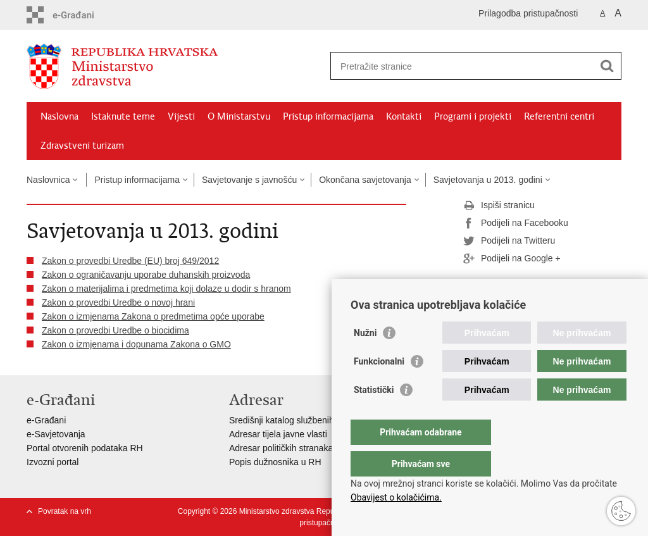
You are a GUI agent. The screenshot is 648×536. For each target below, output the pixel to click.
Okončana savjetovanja (365, 180)
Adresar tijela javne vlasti (278, 434)
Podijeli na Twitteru (509, 241)
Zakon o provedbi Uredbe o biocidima (115, 330)
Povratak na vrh (64, 511)
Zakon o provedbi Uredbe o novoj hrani (118, 302)
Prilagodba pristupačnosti (528, 13)
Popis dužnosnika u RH (275, 462)
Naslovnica (48, 180)
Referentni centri (559, 116)
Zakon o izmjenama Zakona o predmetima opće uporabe (153, 316)
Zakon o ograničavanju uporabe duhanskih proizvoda (146, 275)
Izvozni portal (52, 462)
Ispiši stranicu (499, 205)
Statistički (374, 415)
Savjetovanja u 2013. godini (487, 180)
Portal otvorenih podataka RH (85, 448)
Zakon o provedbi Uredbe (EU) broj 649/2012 (130, 261)
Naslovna (59, 116)
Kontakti (403, 116)
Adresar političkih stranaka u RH (292, 448)
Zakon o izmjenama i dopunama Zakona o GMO (136, 344)
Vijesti (181, 116)
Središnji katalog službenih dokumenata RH (315, 420)
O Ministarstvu (239, 116)
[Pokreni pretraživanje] (607, 66)
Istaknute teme (123, 116)
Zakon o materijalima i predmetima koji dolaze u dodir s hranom (166, 289)
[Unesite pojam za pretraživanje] (462, 66)
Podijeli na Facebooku (515, 223)
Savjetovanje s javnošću (249, 180)
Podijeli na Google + (512, 259)
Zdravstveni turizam (82, 145)
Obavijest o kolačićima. (396, 497)
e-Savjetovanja (56, 434)
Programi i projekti (472, 116)
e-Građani (46, 420)
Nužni (365, 358)
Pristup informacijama (328, 116)
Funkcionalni (379, 387)
